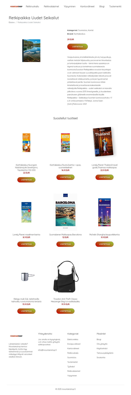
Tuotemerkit (115, 7)
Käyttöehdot (102, 350)
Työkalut (71, 368)
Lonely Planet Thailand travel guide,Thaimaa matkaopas (104, 167)
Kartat (90, 32)
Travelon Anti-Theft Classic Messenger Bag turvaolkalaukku (65, 301)
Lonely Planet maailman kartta (26, 236)
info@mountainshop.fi (47, 352)
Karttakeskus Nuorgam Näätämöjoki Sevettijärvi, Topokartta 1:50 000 (26, 169)
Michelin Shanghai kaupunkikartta (104, 236)
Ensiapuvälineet (73, 345)
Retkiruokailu (32, 7)
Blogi (101, 7)
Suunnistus (82, 32)
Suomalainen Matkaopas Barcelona (65, 236)
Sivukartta (101, 359)
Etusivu (12, 24)
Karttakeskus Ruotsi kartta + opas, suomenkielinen (65, 167)
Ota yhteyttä (102, 345)
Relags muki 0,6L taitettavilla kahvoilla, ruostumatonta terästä (26, 301)
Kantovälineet (87, 7)
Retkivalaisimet (51, 7)
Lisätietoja (77, 48)
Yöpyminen (69, 7)
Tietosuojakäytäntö (105, 355)
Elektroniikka (72, 341)
